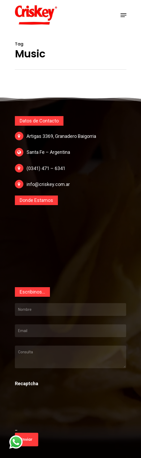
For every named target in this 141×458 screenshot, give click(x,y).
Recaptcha (26, 383)
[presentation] (51, 413)
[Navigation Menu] (123, 15)
